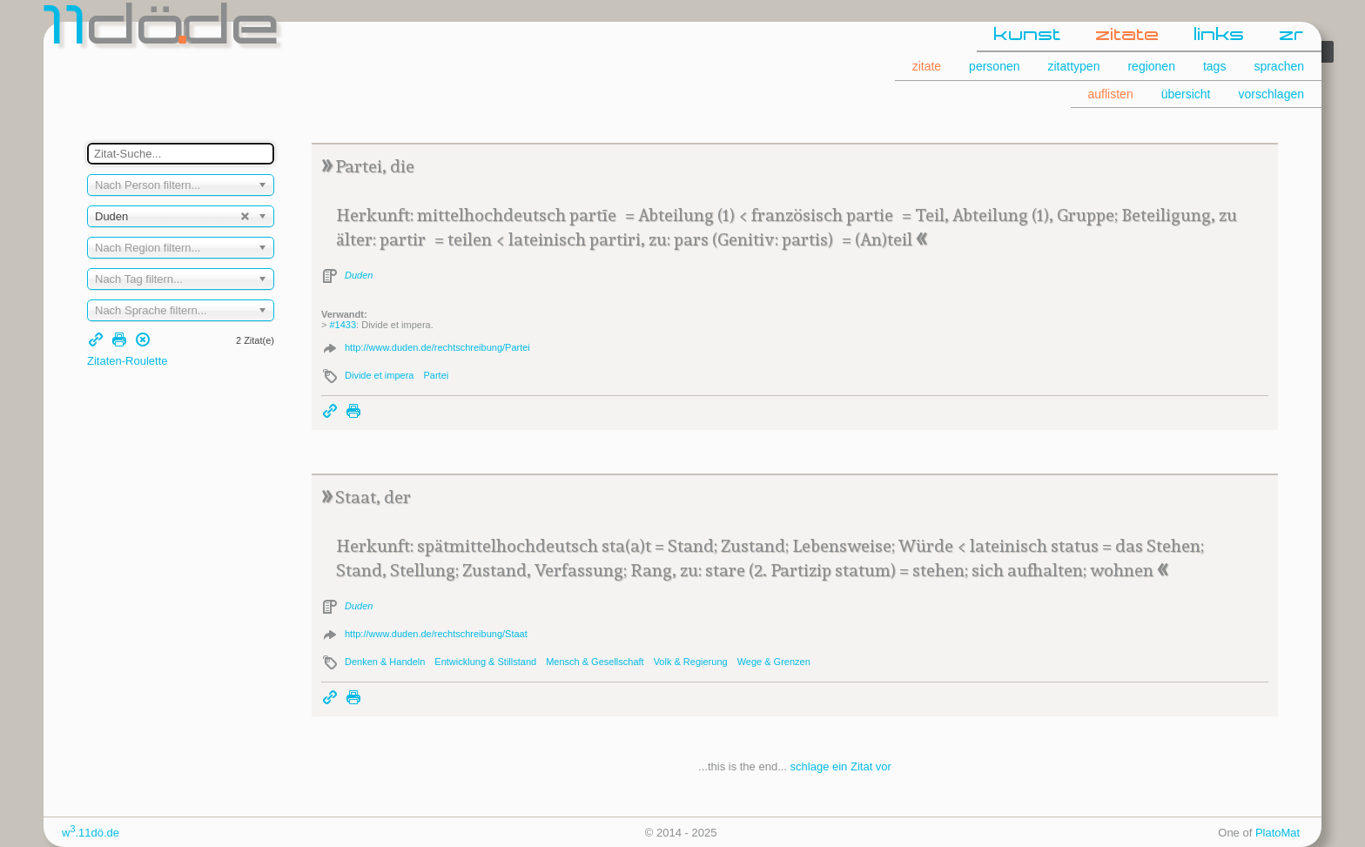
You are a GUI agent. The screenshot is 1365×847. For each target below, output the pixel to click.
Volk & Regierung (691, 661)
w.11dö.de (90, 832)
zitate (1128, 36)
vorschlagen (1272, 94)
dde (163, 29)
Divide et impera (379, 375)
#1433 (342, 324)
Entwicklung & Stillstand (485, 661)
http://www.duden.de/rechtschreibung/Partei (437, 347)
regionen (1151, 66)
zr (1292, 36)
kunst (1027, 36)
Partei (435, 375)
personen (994, 66)
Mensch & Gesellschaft (595, 661)
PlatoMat (1277, 832)
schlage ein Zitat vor (840, 766)
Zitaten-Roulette (127, 360)
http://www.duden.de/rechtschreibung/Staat (436, 634)
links (1219, 36)
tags (1214, 66)
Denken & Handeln (385, 661)
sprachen (1279, 66)
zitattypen (1074, 66)
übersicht (1186, 94)
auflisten (1110, 94)
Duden (359, 275)
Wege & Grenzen (773, 661)
